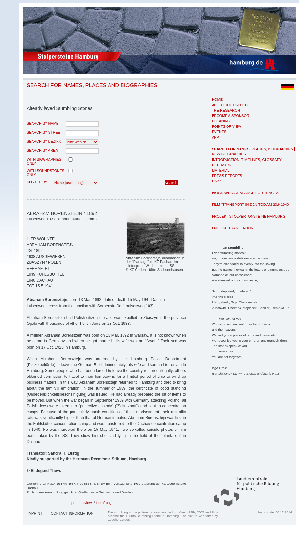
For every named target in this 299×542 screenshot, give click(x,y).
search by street (44, 132)
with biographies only (44, 161)
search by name (42, 123)
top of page (105, 503)
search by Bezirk (44, 141)
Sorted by (37, 182)
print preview (82, 503)
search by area (42, 150)
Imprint (35, 513)
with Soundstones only (45, 173)
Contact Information (72, 513)
